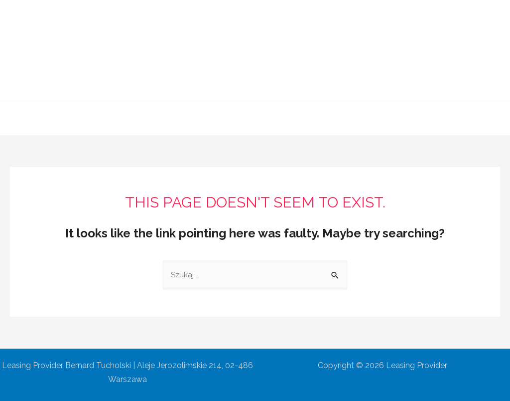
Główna (138, 117)
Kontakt (371, 117)
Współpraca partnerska (298, 117)
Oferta (227, 117)
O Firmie (183, 117)
